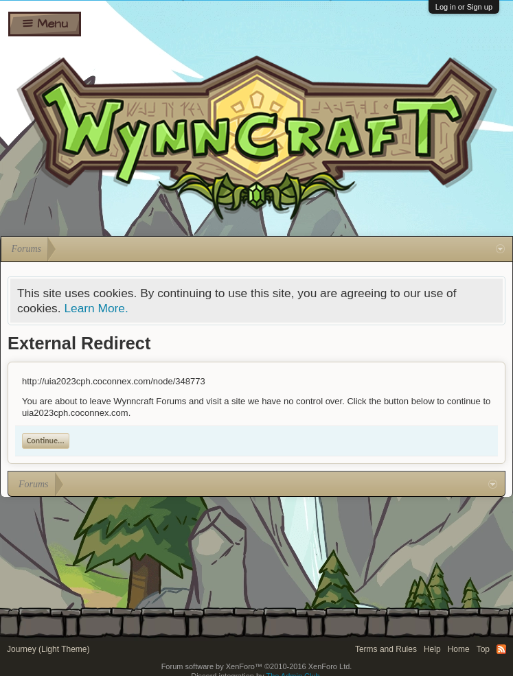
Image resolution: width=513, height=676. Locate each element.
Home (459, 649)
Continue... (46, 440)
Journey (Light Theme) (48, 649)
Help (432, 649)
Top (483, 649)
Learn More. (96, 308)
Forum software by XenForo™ (256, 666)
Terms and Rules (386, 649)
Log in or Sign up (463, 7)
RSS (501, 649)
